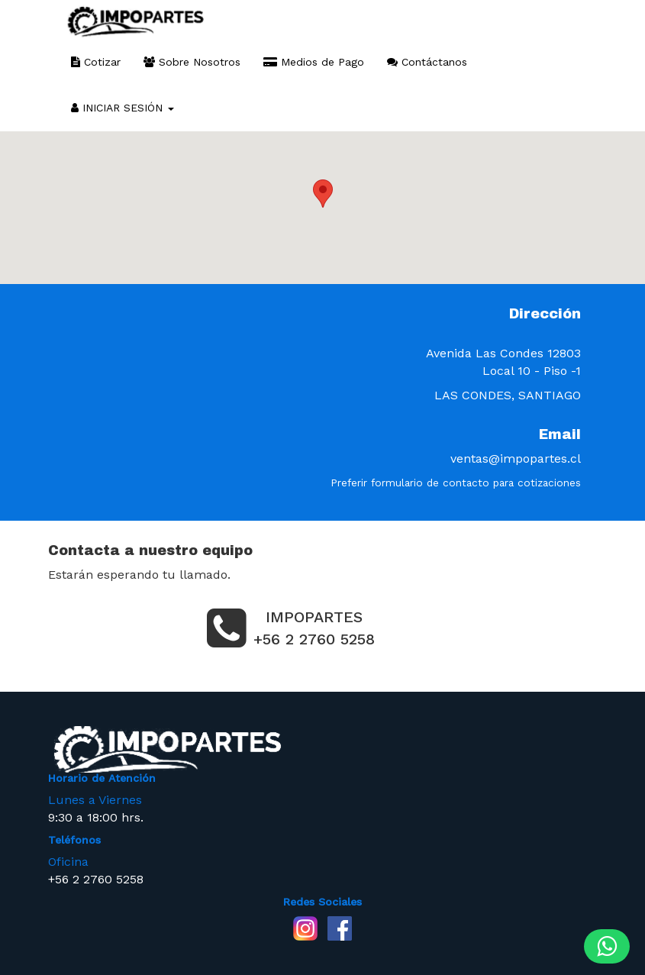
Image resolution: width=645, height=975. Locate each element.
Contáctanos (427, 62)
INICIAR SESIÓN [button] (122, 108)
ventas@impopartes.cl (515, 458)
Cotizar (96, 62)
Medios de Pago (313, 62)
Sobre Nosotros (192, 62)
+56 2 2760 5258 (96, 879)
